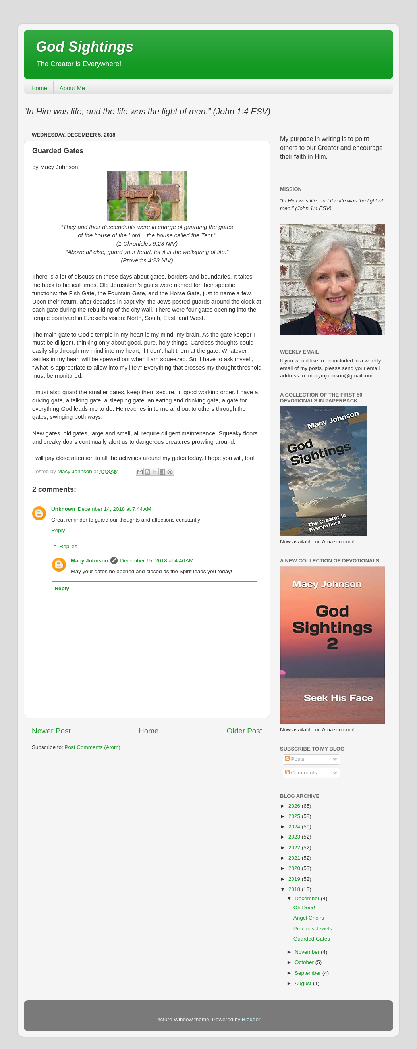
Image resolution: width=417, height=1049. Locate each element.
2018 (295, 889)
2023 (295, 837)
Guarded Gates (311, 939)
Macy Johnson (89, 561)
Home (39, 88)
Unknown (63, 509)
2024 (295, 827)
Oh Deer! (304, 907)
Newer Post (51, 731)
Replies (68, 546)
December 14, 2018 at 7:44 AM (114, 509)
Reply (58, 530)
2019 (295, 879)
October (305, 962)
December (308, 898)
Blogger (251, 1019)
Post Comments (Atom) (92, 747)
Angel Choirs (308, 918)
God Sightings (84, 46)
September (308, 973)
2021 (295, 858)
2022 (295, 848)
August (304, 983)
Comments (301, 773)
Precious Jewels (312, 929)
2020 (295, 868)
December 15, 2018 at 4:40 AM (156, 561)
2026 (295, 806)
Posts (295, 759)
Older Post (244, 731)
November (308, 952)
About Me (72, 88)
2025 (295, 816)
